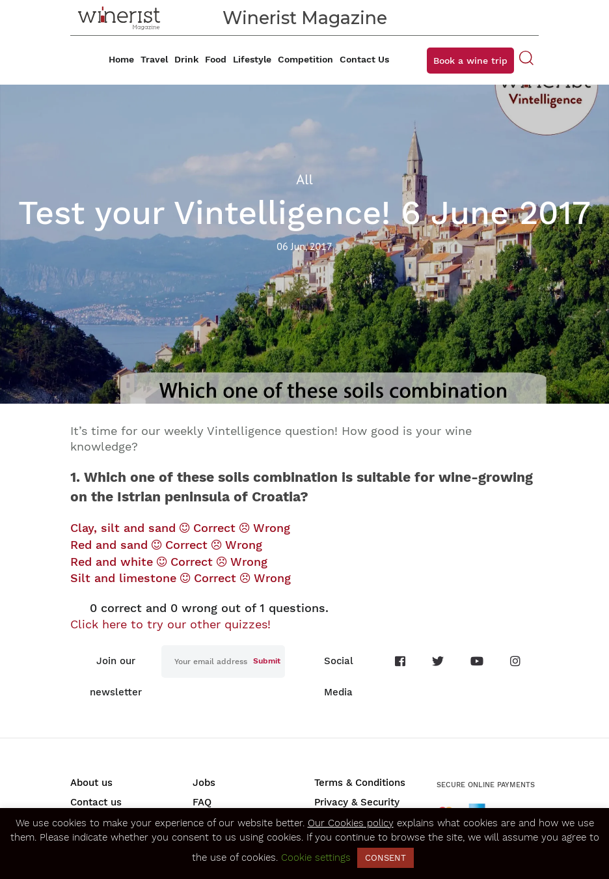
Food (215, 59)
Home (121, 59)
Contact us (96, 802)
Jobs (204, 782)
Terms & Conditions (359, 782)
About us (91, 782)
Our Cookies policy (351, 823)
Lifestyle (252, 59)
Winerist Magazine (305, 18)
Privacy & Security (356, 802)
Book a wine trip (470, 60)
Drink (186, 59)
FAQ (202, 802)
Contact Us (364, 59)
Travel (154, 59)
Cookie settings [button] (316, 857)
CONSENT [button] (385, 858)
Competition (305, 59)
